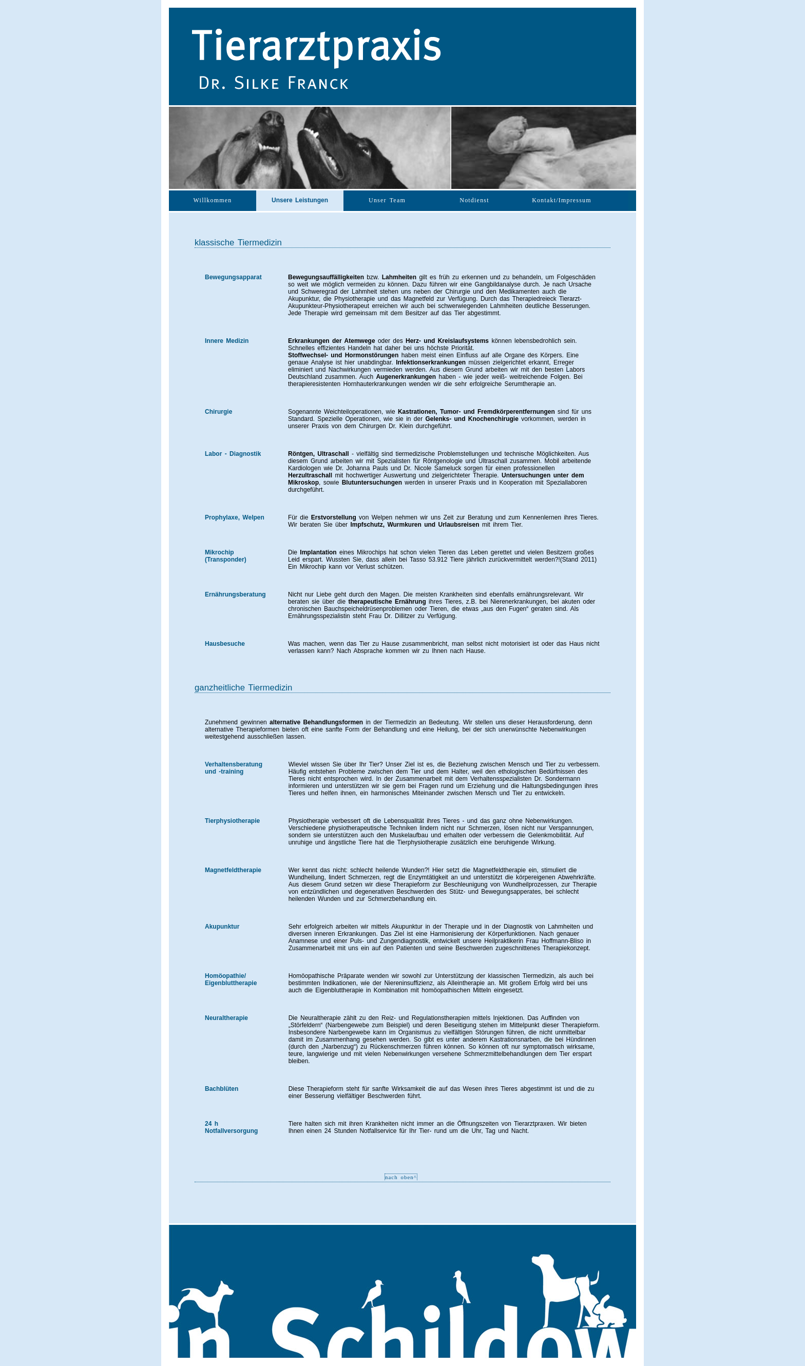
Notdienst (474, 200)
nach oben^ (401, 1177)
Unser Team (387, 200)
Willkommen (213, 200)
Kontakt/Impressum (561, 200)
